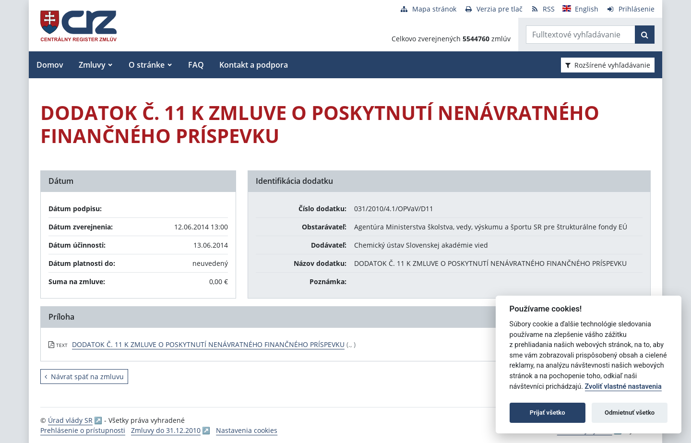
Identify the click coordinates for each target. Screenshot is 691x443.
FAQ (196, 65)
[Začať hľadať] (645, 34)
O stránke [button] (147, 65)
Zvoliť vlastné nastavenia (623, 387)
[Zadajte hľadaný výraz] (580, 34)
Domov (49, 65)
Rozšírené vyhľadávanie (607, 65)
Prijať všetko (547, 412)
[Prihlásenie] (630, 8)
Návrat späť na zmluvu (84, 376)
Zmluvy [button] (92, 65)
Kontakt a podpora (253, 65)
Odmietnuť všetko (630, 412)
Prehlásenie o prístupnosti (82, 430)
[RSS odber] (542, 8)
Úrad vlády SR (70, 420)
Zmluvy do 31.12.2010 (166, 430)
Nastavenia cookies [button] (246, 430)
